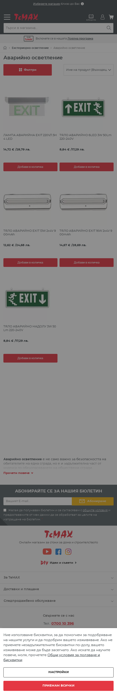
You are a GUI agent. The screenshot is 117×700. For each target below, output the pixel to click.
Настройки (58, 672)
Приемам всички (58, 685)
